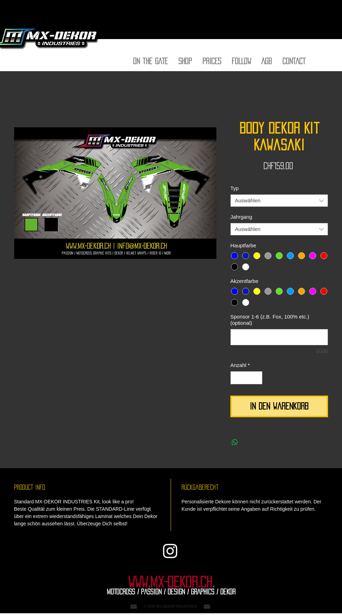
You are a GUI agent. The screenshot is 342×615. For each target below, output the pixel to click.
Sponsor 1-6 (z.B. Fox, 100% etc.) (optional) (269, 320)
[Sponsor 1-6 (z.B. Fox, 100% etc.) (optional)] (279, 337)
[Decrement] (236, 378)
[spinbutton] (246, 378)
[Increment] (257, 378)
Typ (234, 188)
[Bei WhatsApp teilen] (235, 442)
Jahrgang (241, 217)
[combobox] (279, 200)
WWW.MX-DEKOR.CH (170, 582)
